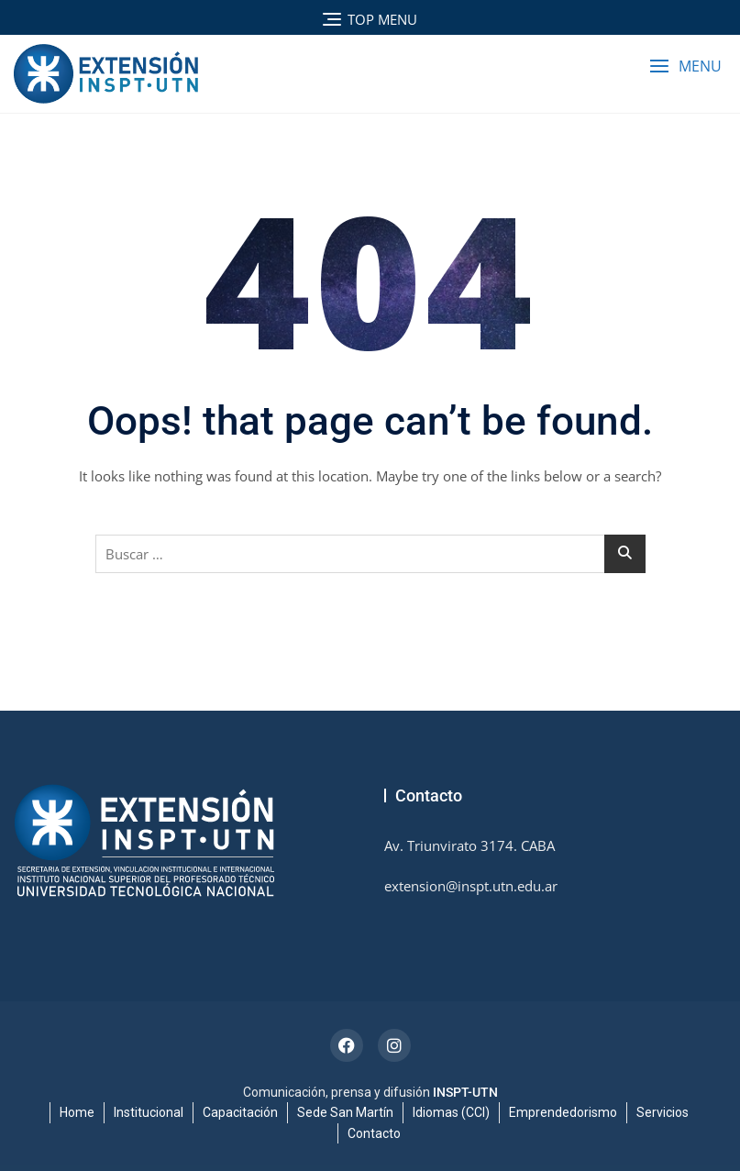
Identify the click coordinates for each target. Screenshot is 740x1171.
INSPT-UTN (465, 1092)
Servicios (662, 1112)
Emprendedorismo (563, 1112)
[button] (685, 66)
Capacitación (240, 1112)
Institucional (148, 1112)
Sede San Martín (345, 1112)
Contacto (374, 1133)
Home (77, 1112)
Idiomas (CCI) (451, 1112)
